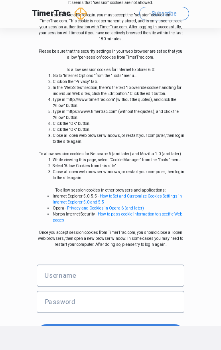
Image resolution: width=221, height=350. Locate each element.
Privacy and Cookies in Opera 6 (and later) (105, 208)
